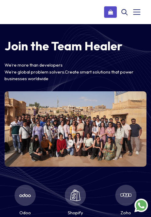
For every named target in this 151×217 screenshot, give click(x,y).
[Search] (124, 12)
